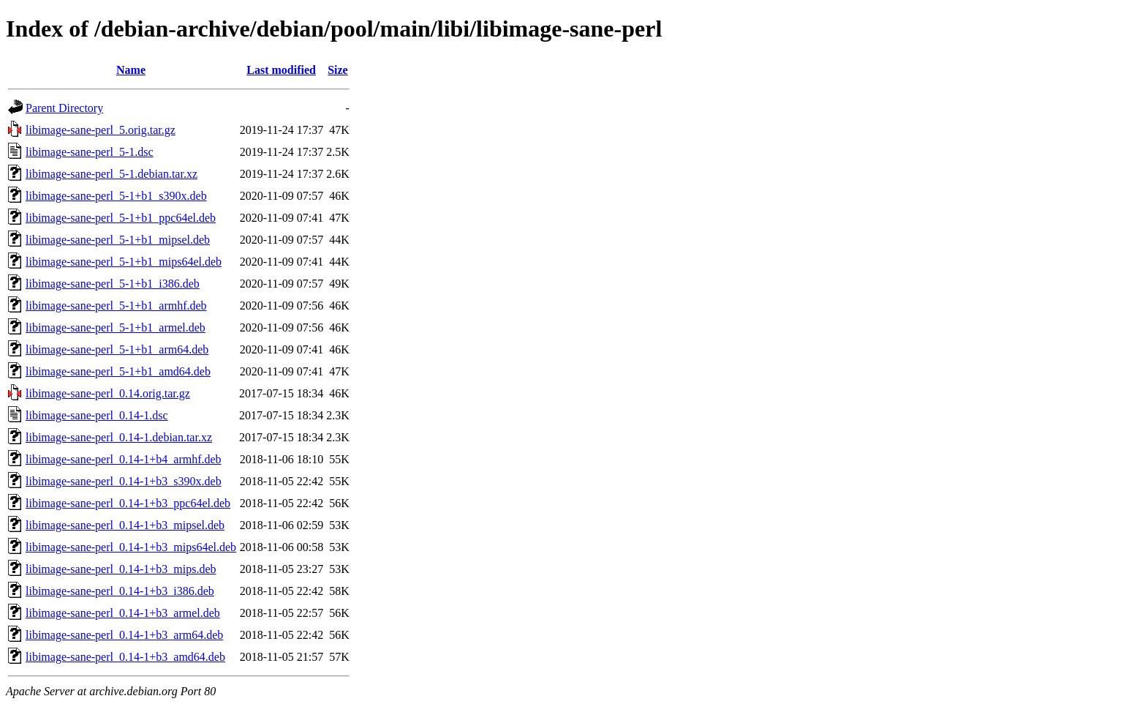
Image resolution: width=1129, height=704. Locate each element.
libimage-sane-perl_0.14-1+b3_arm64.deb (124, 635)
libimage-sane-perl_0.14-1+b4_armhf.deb (124, 459)
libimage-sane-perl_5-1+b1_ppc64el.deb (121, 217)
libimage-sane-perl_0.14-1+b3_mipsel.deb (125, 525)
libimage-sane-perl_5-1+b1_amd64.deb (118, 371)
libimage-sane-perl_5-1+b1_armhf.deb (116, 305)
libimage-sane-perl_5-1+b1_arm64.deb (117, 349)
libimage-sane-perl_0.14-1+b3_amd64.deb (125, 657)
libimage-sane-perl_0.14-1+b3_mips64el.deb (131, 547)
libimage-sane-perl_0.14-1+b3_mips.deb (121, 569)
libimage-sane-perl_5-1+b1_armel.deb (115, 327)
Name (131, 70)
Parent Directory (64, 108)
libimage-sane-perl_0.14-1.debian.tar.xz (119, 437)
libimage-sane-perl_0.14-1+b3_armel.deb (123, 613)
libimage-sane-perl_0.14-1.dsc (97, 415)
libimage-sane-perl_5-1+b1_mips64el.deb (124, 261)
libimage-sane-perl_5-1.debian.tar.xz (111, 174)
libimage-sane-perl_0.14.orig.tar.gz (108, 393)
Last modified (281, 70)
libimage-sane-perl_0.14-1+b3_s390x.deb (124, 481)
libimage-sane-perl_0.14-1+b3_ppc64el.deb (128, 503)
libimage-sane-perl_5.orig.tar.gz (100, 130)
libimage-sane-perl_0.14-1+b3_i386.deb (120, 591)
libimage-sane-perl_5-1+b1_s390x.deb (116, 196)
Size (338, 70)
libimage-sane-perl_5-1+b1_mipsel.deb (118, 239)
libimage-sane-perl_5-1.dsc (90, 152)
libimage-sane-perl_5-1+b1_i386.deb (113, 283)
